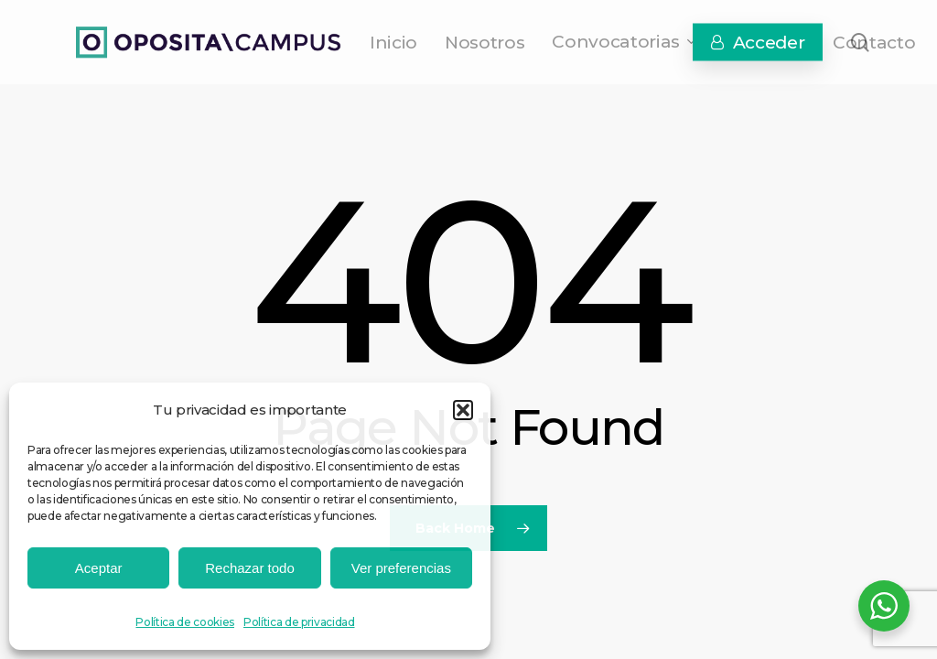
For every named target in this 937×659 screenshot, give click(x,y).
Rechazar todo (250, 568)
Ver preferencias (401, 568)
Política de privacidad (299, 622)
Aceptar (99, 568)
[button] (463, 410)
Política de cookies (184, 622)
